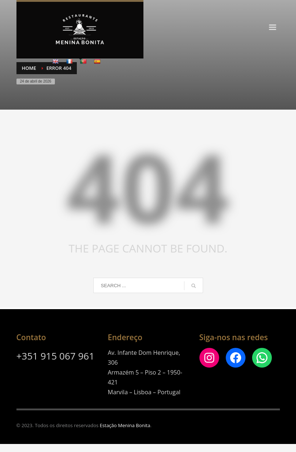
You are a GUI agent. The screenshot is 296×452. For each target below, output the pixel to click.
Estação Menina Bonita (125, 425)
